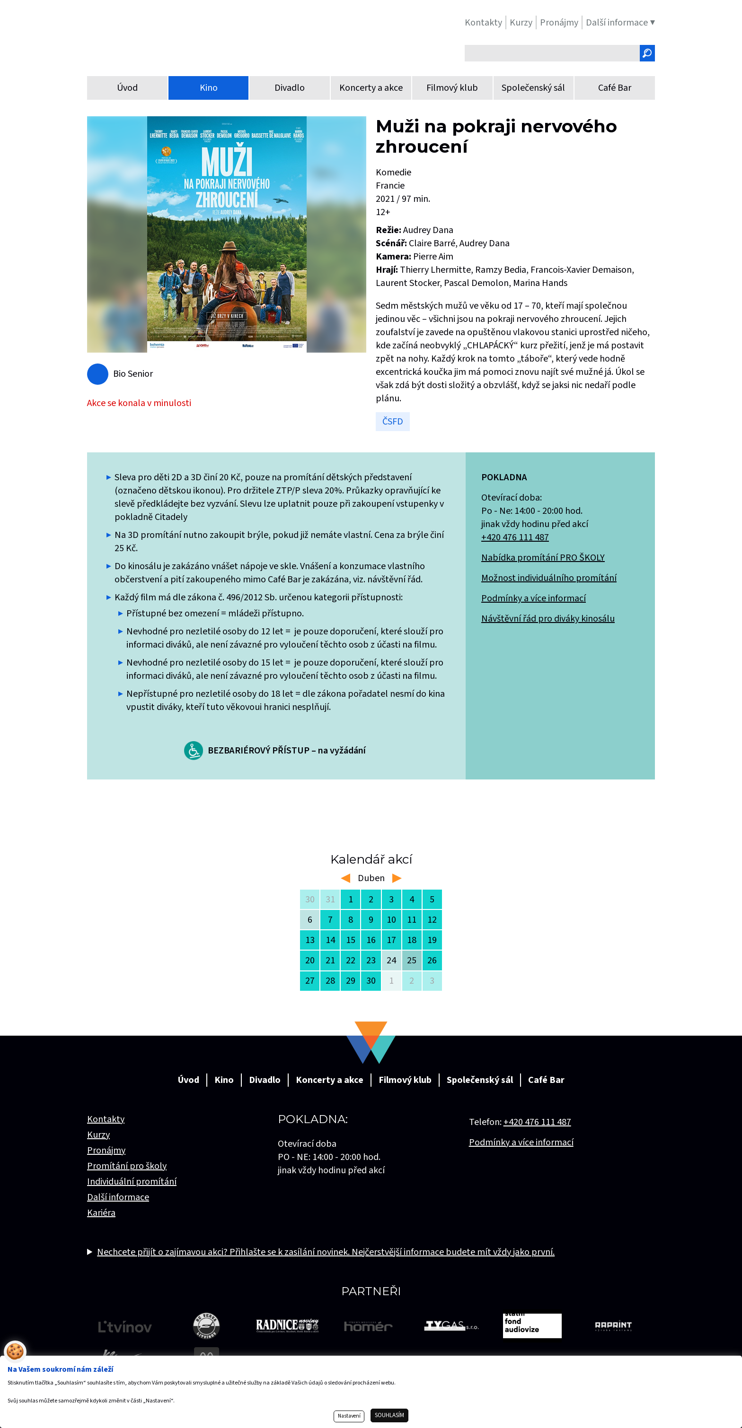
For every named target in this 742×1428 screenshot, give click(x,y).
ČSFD (392, 421)
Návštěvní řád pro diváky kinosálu (548, 618)
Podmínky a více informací (533, 598)
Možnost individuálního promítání (549, 578)
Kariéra (101, 1213)
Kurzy (98, 1135)
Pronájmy (106, 1150)
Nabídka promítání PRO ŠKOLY (543, 557)
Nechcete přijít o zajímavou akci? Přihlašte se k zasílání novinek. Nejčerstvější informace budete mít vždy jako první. (326, 1252)
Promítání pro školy (127, 1166)
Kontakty (105, 1119)
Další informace (118, 1197)
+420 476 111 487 (515, 537)
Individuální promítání (132, 1181)
